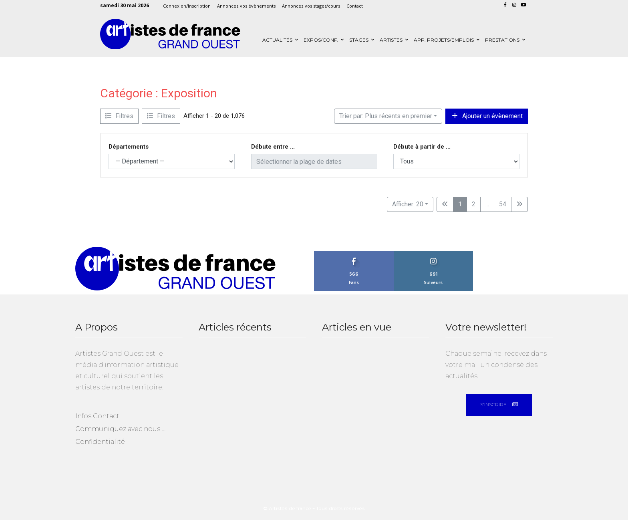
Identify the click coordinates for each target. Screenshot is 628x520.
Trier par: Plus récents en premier (385, 116)
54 (502, 204)
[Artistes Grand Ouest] (170, 34)
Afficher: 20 (407, 204)
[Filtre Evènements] (119, 116)
